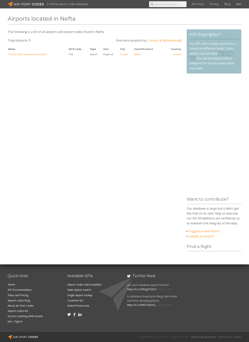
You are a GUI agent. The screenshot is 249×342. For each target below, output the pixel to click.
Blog (227, 4)
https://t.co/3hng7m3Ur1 (142, 289)
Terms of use (225, 336)
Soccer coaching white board (25, 316)
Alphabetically (172, 40)
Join (238, 4)
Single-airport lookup (79, 295)
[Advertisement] (214, 135)
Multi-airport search (79, 290)
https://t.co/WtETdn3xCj (141, 305)
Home (11, 284)
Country (153, 40)
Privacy (237, 336)
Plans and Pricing (18, 295)
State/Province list (78, 305)
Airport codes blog (19, 300)
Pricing (214, 4)
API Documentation (20, 290)
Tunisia (177, 54)
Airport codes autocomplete (84, 284)
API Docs (198, 4)
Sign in (18, 321)
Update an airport (201, 236)
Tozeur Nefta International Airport (27, 54)
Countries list (75, 300)
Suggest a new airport (204, 231)
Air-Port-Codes (27, 4)
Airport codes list (18, 311)
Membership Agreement (203, 336)
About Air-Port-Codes (21, 305)
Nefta (137, 54)
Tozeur (124, 54)
